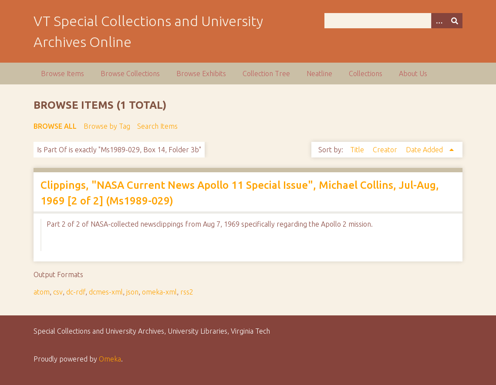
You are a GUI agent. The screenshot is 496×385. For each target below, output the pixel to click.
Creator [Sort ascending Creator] (386, 150)
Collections (365, 73)
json (132, 292)
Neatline (319, 73)
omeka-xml (159, 292)
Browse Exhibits (201, 73)
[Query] (393, 20)
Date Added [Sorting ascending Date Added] (425, 150)
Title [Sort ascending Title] (358, 150)
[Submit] (454, 20)
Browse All (55, 126)
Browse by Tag (107, 126)
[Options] (439, 20)
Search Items (157, 126)
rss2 (186, 292)
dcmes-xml (106, 292)
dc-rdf (75, 292)
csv (58, 292)
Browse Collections (130, 73)
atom (42, 292)
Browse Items (62, 73)
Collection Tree (266, 73)
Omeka (110, 359)
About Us (413, 73)
